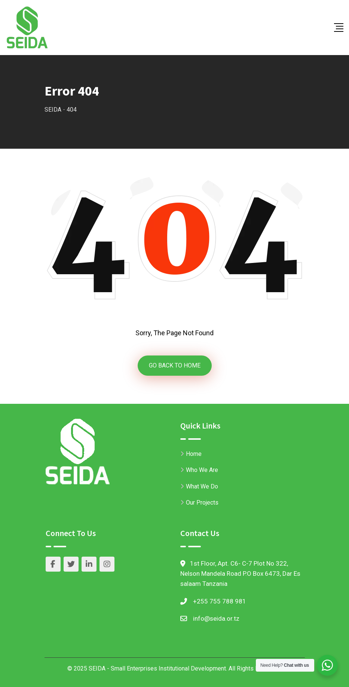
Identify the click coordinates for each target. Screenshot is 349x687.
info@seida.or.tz (216, 618)
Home (194, 453)
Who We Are (202, 469)
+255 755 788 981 (219, 601)
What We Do (202, 486)
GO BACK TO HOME (174, 365)
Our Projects (202, 502)
